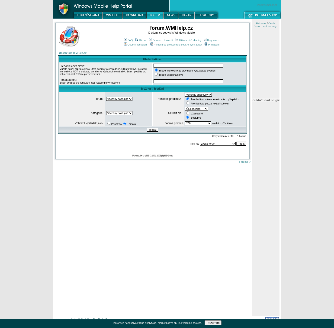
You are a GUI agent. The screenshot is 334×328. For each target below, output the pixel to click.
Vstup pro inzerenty (266, 26)
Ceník (271, 23)
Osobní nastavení (136, 44)
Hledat (140, 40)
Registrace (211, 40)
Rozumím (213, 323)
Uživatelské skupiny (189, 40)
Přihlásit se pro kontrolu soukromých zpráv (176, 44)
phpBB (146, 155)
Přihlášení (212, 44)
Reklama (261, 23)
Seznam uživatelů (161, 40)
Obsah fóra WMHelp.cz (73, 53)
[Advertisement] (265, 242)
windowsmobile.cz (267, 4)
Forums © (244, 161)
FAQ (128, 40)
